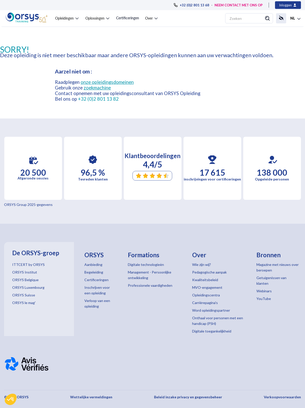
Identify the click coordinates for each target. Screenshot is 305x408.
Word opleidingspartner (211, 310)
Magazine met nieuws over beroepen (277, 267)
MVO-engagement (207, 287)
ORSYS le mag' (24, 302)
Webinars (264, 291)
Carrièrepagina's (205, 302)
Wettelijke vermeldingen (91, 397)
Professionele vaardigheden (150, 285)
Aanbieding (93, 264)
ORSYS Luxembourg (28, 287)
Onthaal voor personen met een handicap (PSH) (217, 321)
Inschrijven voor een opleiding (97, 290)
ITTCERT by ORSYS (28, 264)
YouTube (263, 298)
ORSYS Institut (24, 272)
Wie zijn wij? (201, 264)
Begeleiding (93, 272)
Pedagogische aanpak (209, 272)
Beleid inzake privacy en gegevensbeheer (188, 397)
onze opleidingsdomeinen (107, 82)
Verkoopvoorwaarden (282, 397)
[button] (11, 399)
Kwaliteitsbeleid (205, 280)
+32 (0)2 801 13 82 (98, 99)
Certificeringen (127, 18)
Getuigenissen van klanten (271, 280)
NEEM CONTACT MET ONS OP (239, 5)
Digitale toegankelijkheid (211, 331)
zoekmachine (97, 87)
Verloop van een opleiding (97, 303)
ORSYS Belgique (25, 280)
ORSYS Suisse (23, 295)
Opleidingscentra (206, 295)
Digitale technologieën (146, 264)
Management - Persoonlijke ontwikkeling (149, 275)
